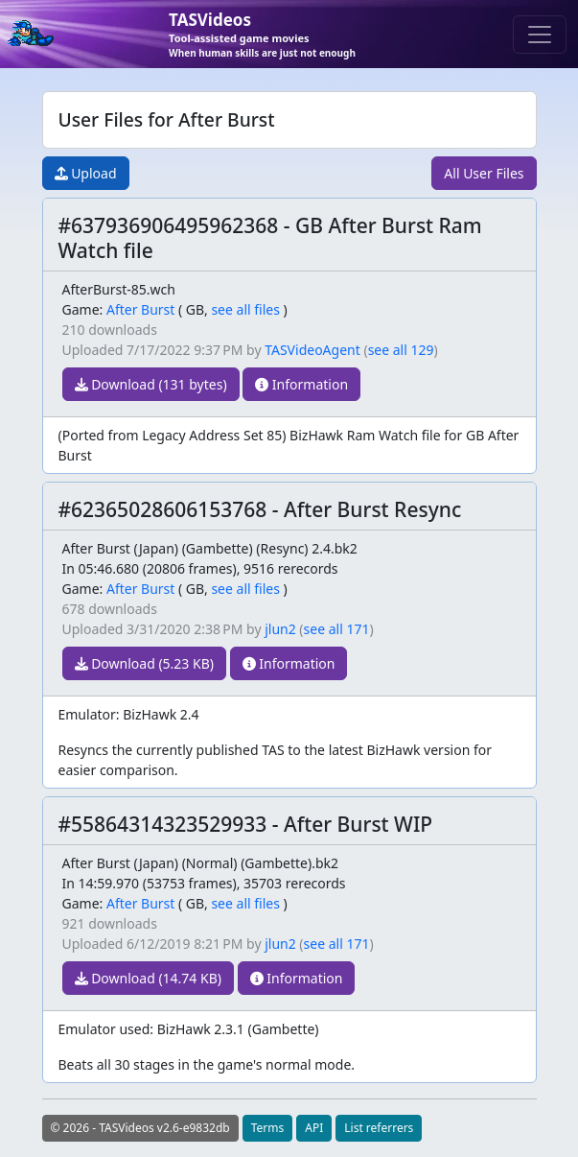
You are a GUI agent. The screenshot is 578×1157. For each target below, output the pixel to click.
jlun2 (280, 629)
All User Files (483, 173)
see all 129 (401, 350)
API (314, 1128)
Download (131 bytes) (151, 384)
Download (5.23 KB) (144, 663)
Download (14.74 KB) (148, 978)
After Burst (140, 309)
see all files (245, 309)
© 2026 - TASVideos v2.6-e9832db (140, 1128)
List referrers (378, 1128)
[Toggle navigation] (539, 34)
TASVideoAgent (312, 350)
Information (301, 384)
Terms (268, 1128)
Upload (86, 173)
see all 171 (337, 629)
